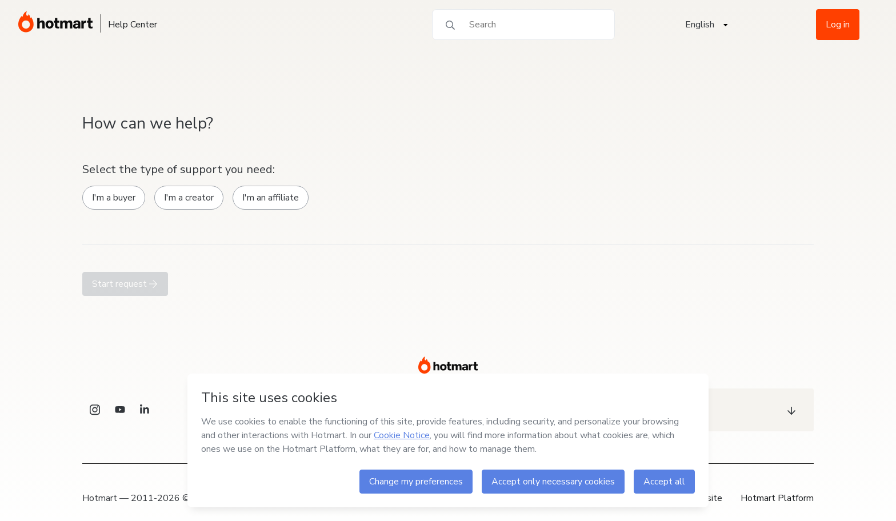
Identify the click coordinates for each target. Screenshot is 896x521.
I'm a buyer (113, 197)
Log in (838, 24)
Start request (125, 284)
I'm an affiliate (270, 197)
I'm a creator (189, 197)
